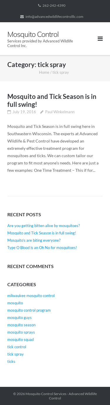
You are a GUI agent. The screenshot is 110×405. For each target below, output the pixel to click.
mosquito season (21, 324)
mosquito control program (29, 310)
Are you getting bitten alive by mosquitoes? (43, 225)
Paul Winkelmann (60, 111)
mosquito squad (20, 339)
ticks (11, 361)
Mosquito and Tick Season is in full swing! (41, 233)
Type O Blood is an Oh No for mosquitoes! (42, 247)
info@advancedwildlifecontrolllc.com (54, 16)
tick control (16, 346)
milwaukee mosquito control (31, 295)
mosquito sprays (21, 332)
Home (44, 72)
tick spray (15, 354)
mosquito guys (19, 317)
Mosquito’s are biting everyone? (33, 240)
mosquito (15, 303)
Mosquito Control (39, 394)
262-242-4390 (54, 5)
